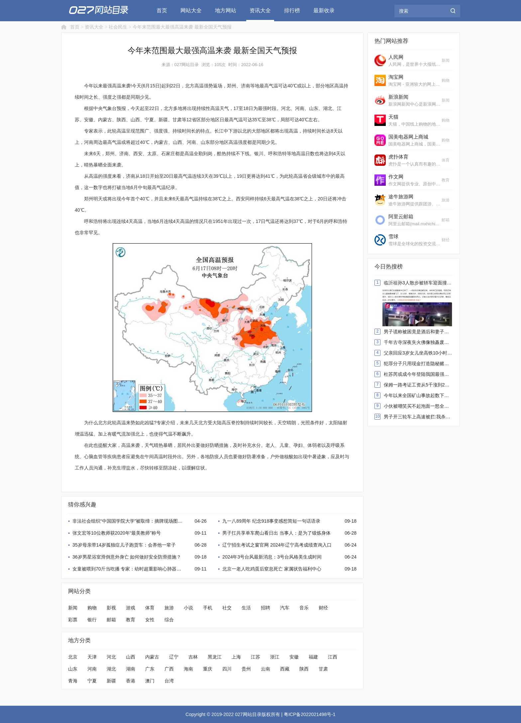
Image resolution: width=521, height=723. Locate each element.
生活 (246, 607)
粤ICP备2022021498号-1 (310, 714)
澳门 (150, 680)
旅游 (169, 607)
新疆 (111, 680)
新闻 (72, 607)
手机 (207, 607)
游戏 (130, 607)
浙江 (274, 657)
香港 (130, 680)
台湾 (169, 680)
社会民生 (118, 27)
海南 (188, 668)
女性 (150, 619)
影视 (111, 607)
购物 (92, 607)
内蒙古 (152, 657)
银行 (92, 619)
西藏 (284, 668)
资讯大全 (260, 10)
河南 (92, 668)
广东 (150, 668)
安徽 (294, 657)
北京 (72, 657)
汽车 (284, 607)
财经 (323, 607)
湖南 (130, 668)
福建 (313, 657)
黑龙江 (215, 657)
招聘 (265, 607)
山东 (72, 668)
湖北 (111, 668)
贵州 (246, 668)
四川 (227, 668)
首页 (161, 10)
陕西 (304, 668)
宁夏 (92, 680)
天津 (92, 657)
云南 (265, 668)
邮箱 (111, 619)
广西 (169, 668)
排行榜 (292, 10)
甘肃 (323, 668)
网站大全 (191, 10)
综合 (169, 619)
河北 (111, 657)
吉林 (193, 657)
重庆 (207, 668)
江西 (332, 657)
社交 (227, 607)
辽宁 (173, 657)
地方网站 (225, 10)
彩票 (72, 619)
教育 (130, 619)
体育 (150, 607)
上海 (236, 657)
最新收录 (324, 10)
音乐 (304, 607)
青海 (72, 680)
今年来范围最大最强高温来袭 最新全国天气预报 (182, 27)
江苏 (255, 657)
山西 (130, 657)
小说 (188, 607)
